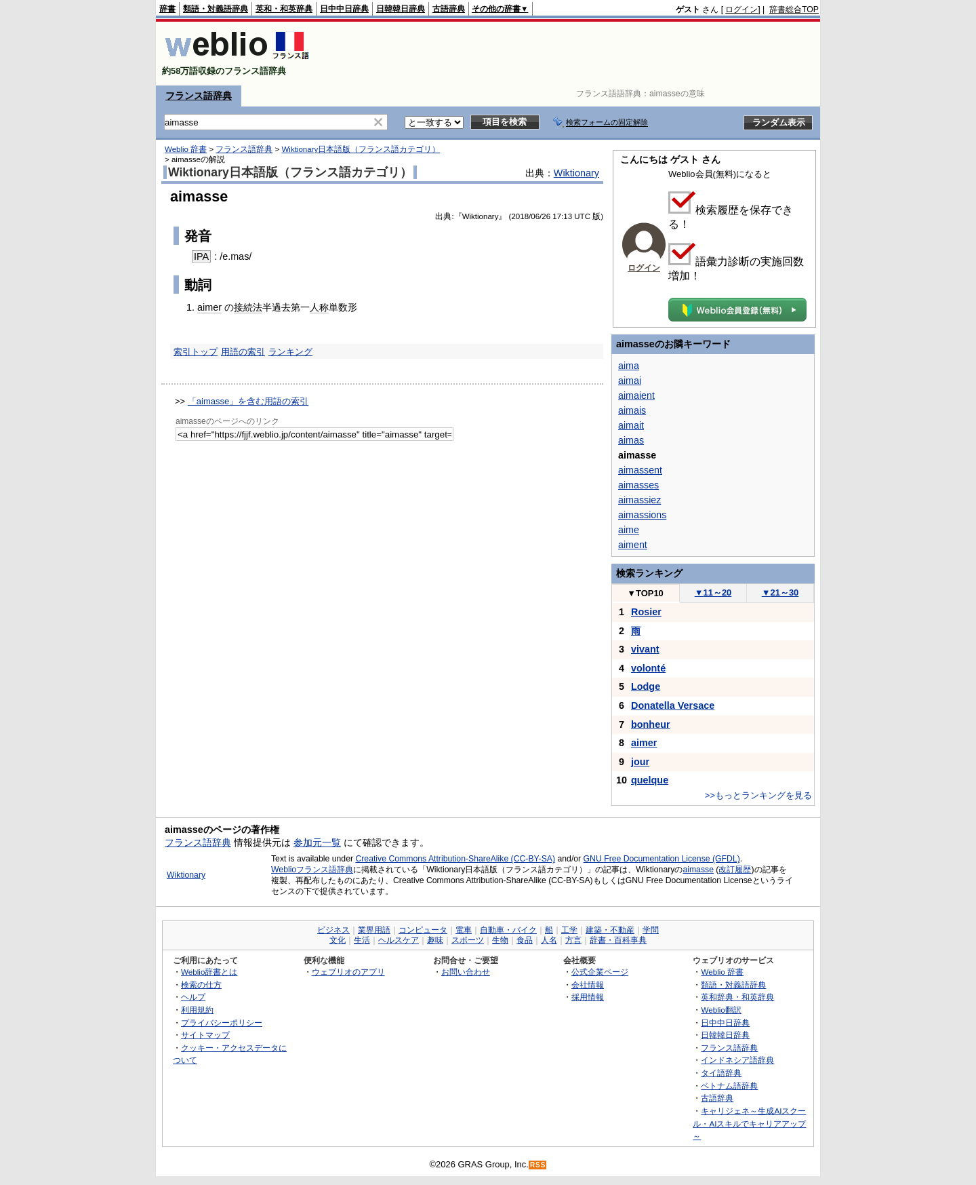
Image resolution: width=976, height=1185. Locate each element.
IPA (201, 256)
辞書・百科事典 (618, 940)
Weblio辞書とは (209, 971)
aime (628, 529)
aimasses (638, 485)
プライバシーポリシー (221, 1022)
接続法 (248, 307)
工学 (569, 930)
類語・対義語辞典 (215, 9)
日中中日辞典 (344, 9)
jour (640, 761)
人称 (319, 307)
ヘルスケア (398, 940)
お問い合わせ (465, 971)
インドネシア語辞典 (737, 1059)
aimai (629, 380)
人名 (549, 940)
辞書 (167, 9)
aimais (632, 410)
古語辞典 (448, 9)
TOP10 (645, 593)
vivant (645, 649)
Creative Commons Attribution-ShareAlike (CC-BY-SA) (455, 858)
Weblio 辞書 (186, 149)
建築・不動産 (610, 930)
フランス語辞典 (198, 95)
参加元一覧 (317, 842)
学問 (651, 930)
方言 (573, 940)
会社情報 (587, 984)
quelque (649, 780)
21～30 (780, 592)
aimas (631, 440)
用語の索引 (243, 352)
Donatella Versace (672, 705)
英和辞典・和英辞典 (737, 996)
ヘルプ (193, 996)
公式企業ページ (599, 971)
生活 (362, 940)
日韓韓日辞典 (400, 9)
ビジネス (333, 930)
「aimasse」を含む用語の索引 (248, 401)
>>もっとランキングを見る (758, 795)
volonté (648, 668)
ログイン (741, 9)
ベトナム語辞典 (729, 1085)
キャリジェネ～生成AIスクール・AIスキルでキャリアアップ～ (749, 1123)
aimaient (636, 395)
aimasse (698, 869)
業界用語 (374, 930)
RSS (538, 1165)
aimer (209, 307)
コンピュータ (423, 930)
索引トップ (196, 352)
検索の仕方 (201, 984)
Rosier (646, 611)
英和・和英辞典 (284, 9)
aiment (632, 544)
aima (628, 365)
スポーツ (467, 940)
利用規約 (197, 1009)
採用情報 (587, 996)
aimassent (640, 470)
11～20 (713, 592)
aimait (631, 425)
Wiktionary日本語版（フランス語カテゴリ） (360, 149)
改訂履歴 (734, 869)
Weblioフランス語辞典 (312, 869)
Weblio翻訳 (721, 1009)
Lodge (645, 686)
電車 (463, 930)
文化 (337, 940)
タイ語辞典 (721, 1072)
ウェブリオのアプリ (348, 971)
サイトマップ (205, 1034)
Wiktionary (576, 173)
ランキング (290, 352)
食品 (524, 940)
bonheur (650, 724)
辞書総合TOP (794, 9)
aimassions (642, 514)
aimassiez (639, 499)
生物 (500, 940)
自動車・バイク (508, 930)
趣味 (435, 940)
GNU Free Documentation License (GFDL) (662, 858)
